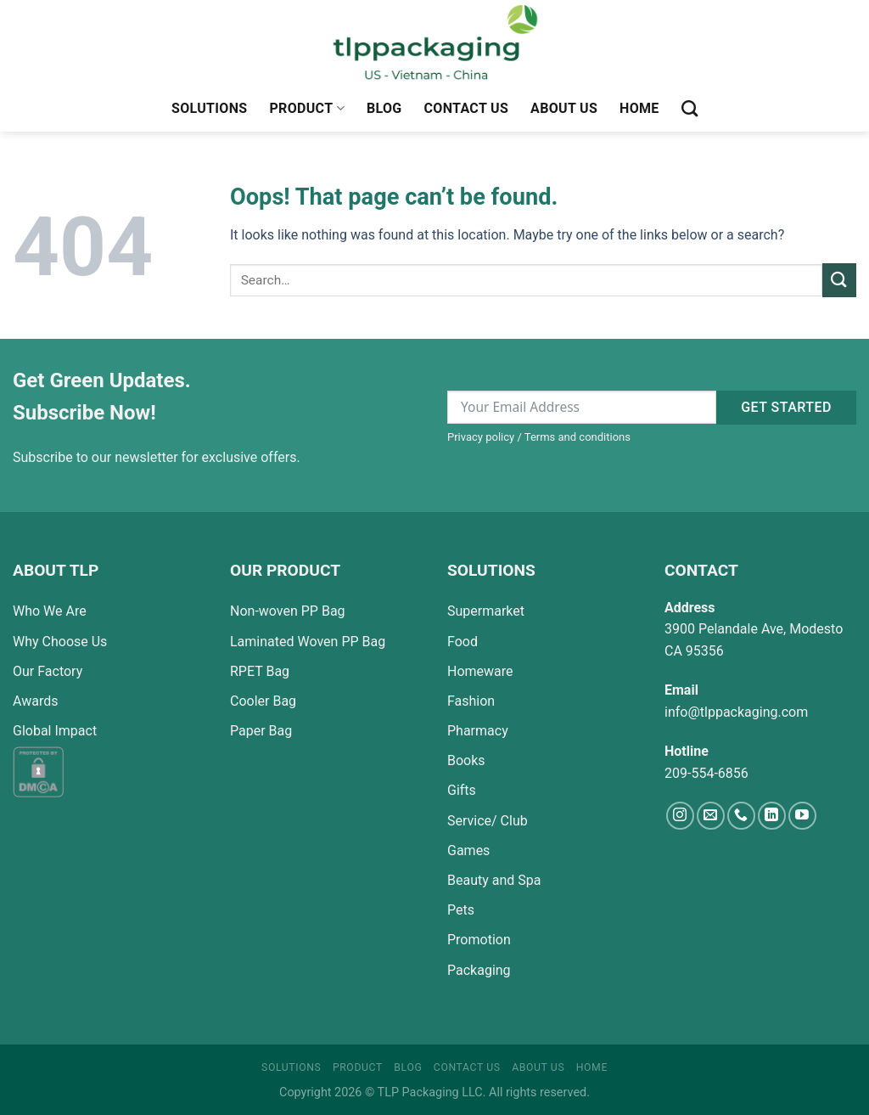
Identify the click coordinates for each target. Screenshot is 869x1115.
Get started (786, 407)
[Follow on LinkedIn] (772, 816)
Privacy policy (480, 437)
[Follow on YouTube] (802, 816)
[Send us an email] (711, 816)
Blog (384, 108)
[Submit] (839, 279)
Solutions (209, 108)
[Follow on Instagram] (680, 816)
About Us (563, 108)
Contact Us (466, 108)
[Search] (689, 108)
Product (306, 108)
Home (639, 108)
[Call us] (741, 816)
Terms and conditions (577, 437)
